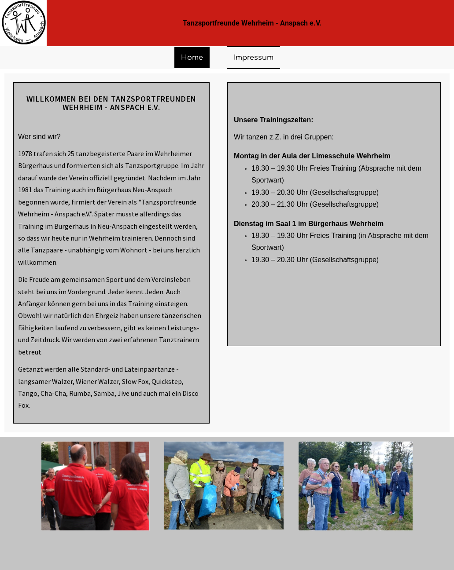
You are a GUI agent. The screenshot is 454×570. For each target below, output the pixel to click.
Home (192, 58)
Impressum (253, 58)
